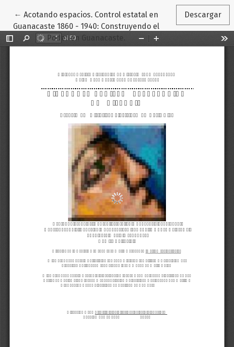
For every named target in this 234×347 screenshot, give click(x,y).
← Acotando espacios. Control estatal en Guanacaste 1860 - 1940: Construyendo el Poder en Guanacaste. (86, 25)
